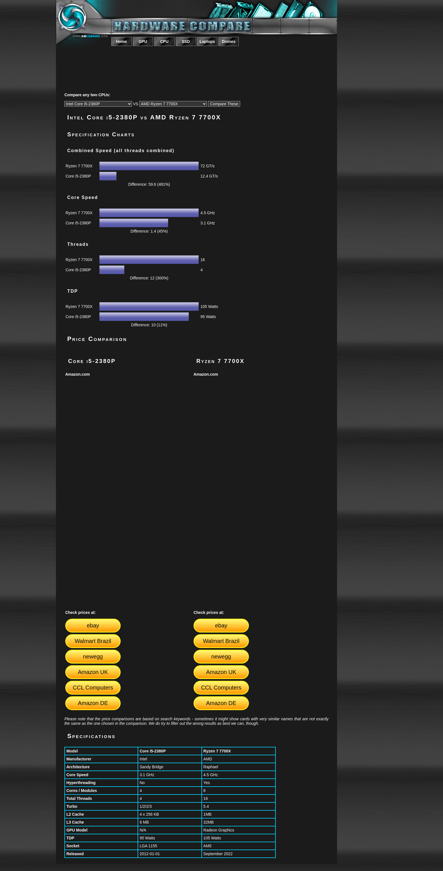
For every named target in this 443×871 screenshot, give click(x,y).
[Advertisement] (196, 63)
